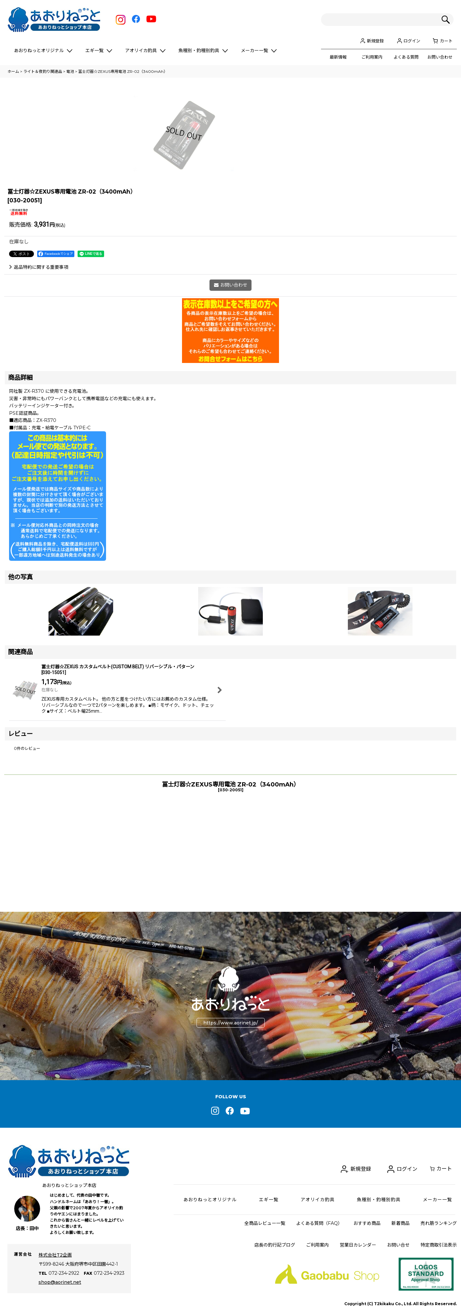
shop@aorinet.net (59, 1282)
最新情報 (338, 57)
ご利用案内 (371, 57)
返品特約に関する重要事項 (38, 361)
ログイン (411, 40)
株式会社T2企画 (55, 1255)
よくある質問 (406, 57)
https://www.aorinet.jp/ (230, 1023)
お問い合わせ (440, 57)
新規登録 (375, 40)
